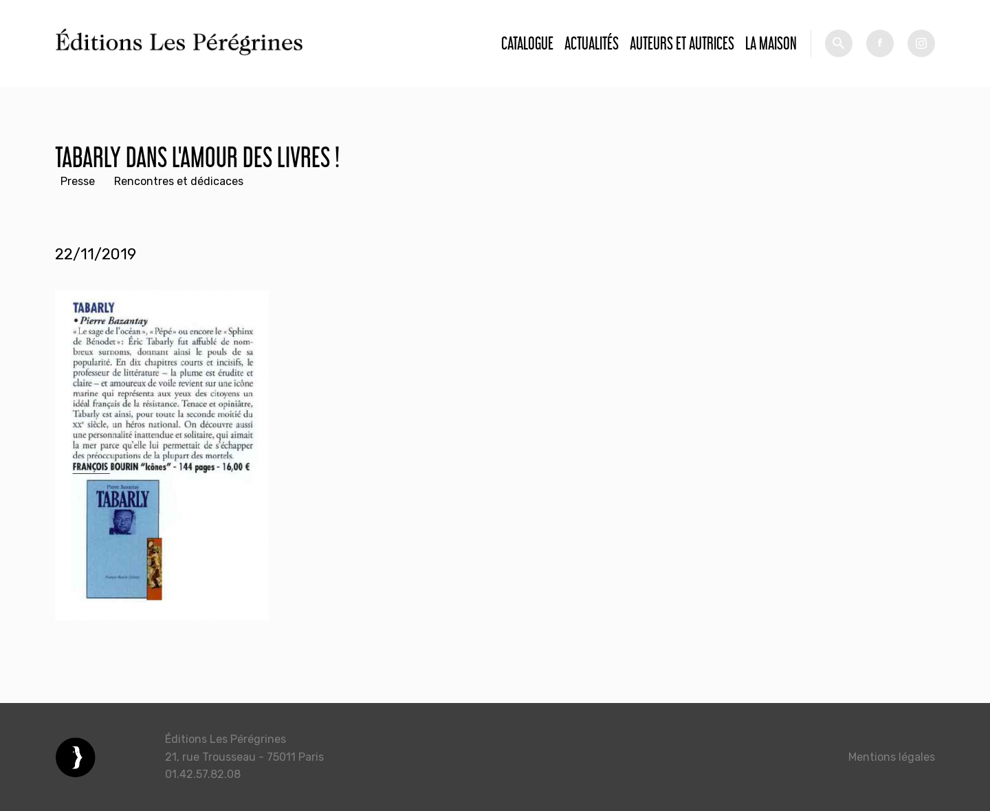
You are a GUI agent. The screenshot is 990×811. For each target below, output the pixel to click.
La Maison (771, 43)
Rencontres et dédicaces (178, 181)
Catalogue (527, 43)
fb (880, 43)
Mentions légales (891, 757)
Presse (77, 181)
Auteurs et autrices (682, 43)
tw (921, 43)
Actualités (591, 43)
